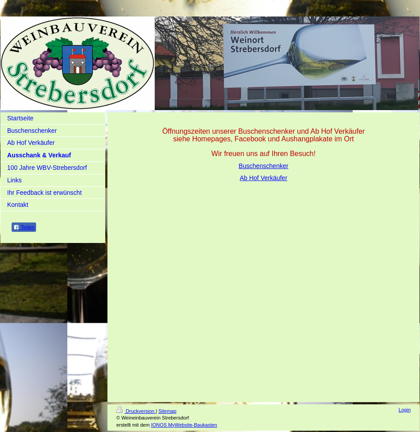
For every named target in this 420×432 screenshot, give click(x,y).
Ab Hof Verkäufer (264, 177)
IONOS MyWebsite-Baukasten (184, 425)
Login (405, 409)
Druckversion (136, 411)
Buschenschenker (263, 165)
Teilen (23, 227)
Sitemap (167, 411)
